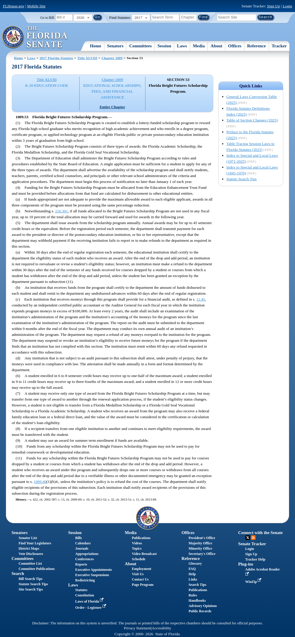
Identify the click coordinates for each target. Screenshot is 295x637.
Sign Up (273, 6)
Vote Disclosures (31, 554)
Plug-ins (245, 564)
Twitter (247, 537)
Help (192, 574)
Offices (234, 46)
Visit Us (138, 574)
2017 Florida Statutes (56, 58)
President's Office (202, 538)
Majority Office (200, 543)
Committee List (30, 563)
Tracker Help (255, 559)
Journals (81, 548)
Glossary (195, 563)
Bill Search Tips (30, 579)
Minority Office (200, 548)
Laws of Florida (90, 601)
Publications (141, 538)
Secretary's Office (202, 554)
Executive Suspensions (92, 575)
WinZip (254, 582)
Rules (193, 595)
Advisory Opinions (203, 606)
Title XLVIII (87, 58)
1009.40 (40, 481)
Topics (137, 548)
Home (95, 46)
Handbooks (197, 600)
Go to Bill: (47, 17)
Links (193, 579)
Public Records (200, 611)
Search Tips (197, 585)
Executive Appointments (93, 570)
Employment (141, 569)
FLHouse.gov (13, 6)
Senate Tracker (252, 543)
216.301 (61, 211)
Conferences (84, 559)
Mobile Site (36, 6)
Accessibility (161, 628)
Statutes (81, 590)
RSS (253, 537)
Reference (256, 46)
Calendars (83, 543)
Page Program (142, 585)
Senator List (28, 538)
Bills (78, 538)
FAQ (192, 569)
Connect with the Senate (260, 532)
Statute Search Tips (242, 179)
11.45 (200, 299)
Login (287, 6)
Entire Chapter (112, 107)
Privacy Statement (137, 628)
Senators (115, 46)
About (216, 46)
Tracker (278, 46)
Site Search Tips (31, 589)
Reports (81, 564)
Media (199, 46)
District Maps (29, 548)
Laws (182, 46)
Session (164, 46)
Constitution (84, 595)
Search (17, 573)
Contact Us (140, 579)
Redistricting (85, 580)
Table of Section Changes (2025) (252, 120)
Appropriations (86, 554)
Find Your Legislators (35, 543)
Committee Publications (37, 569)
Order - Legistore (91, 608)
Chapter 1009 (112, 58)
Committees (140, 46)
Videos (137, 543)
